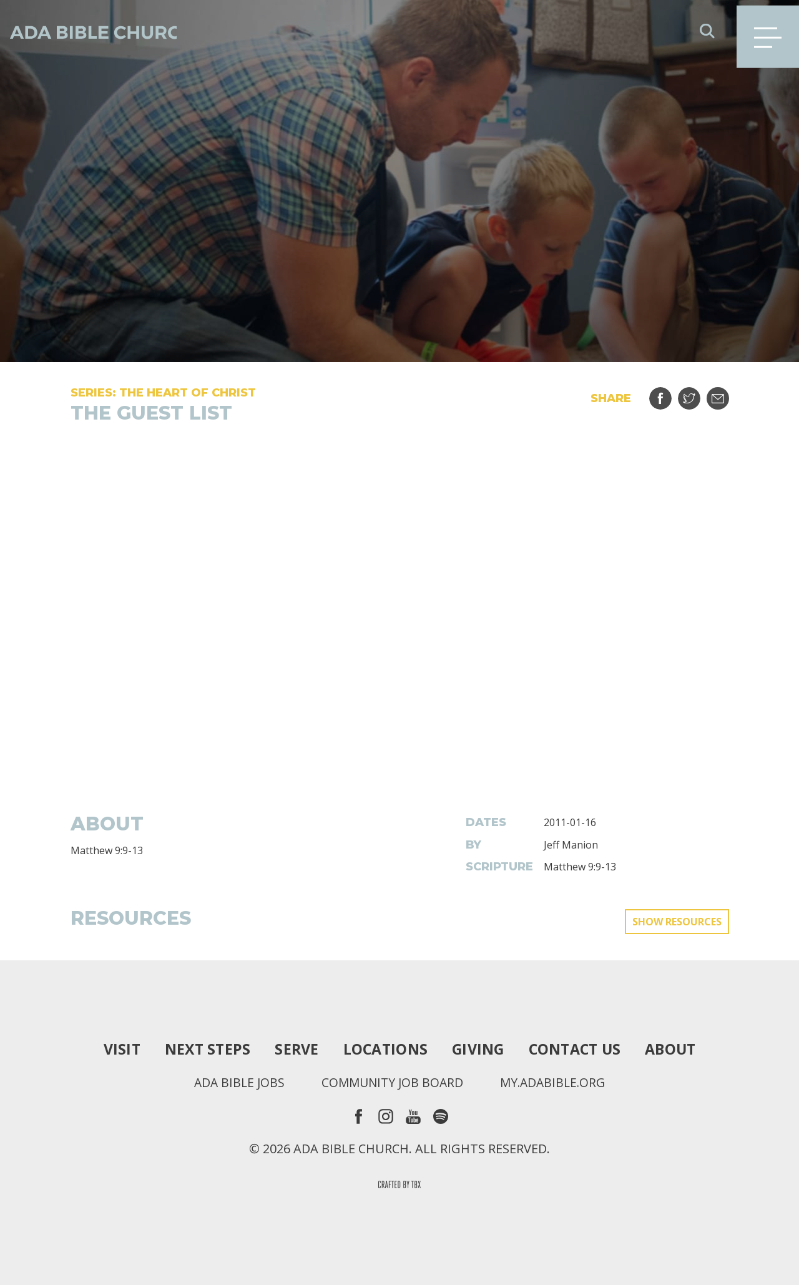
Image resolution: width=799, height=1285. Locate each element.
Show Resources (677, 921)
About (677, 1048)
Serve (292, 1048)
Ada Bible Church (100, 31)
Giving (478, 1048)
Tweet (697, 393)
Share (668, 393)
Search (707, 31)
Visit (114, 1048)
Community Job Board (391, 1082)
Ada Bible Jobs (235, 1082)
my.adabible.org (555, 1082)
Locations (383, 1048)
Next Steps (201, 1048)
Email (725, 393)
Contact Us (578, 1048)
